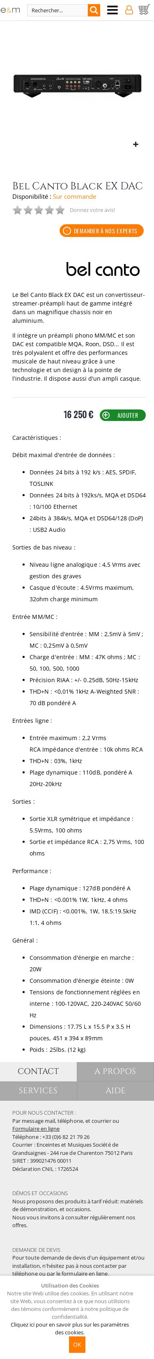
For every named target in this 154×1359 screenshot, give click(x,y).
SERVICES (38, 1090)
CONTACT (38, 1071)
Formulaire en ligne (36, 1128)
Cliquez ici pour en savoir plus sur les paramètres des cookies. (70, 1328)
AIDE (116, 1090)
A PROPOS (115, 1071)
